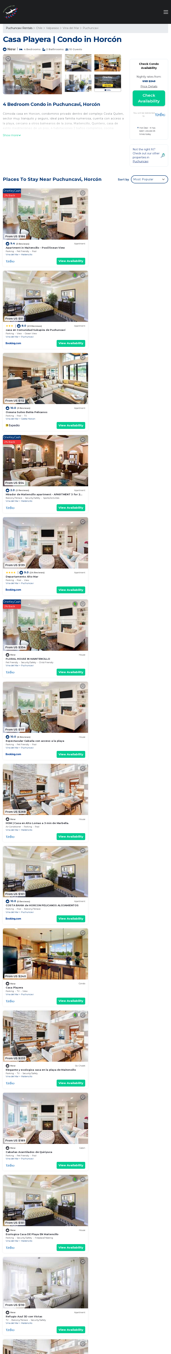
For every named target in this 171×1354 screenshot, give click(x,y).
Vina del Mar (71, 28)
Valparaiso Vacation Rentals (20, 1267)
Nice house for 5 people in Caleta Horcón (118, 802)
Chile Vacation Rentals (23, 1275)
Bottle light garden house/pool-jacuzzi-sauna (121, 1040)
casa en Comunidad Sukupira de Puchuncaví (120, 244)
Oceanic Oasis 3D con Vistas (25, 1120)
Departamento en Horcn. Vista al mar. (31, 961)
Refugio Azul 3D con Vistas (108, 722)
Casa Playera (99, 563)
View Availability (66, 258)
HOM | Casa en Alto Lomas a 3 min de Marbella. (121, 483)
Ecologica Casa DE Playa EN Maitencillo (32, 722)
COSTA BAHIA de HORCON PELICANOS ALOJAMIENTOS (42, 563)
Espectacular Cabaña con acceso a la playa (35, 483)
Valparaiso (52, 28)
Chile (39, 28)
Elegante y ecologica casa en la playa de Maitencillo (41, 642)
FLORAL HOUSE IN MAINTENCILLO (112, 404)
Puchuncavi (90, 28)
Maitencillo (26, 252)
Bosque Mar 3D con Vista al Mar (27, 881)
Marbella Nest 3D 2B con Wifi (109, 1120)
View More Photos (19, 89)
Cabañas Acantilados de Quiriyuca (113, 642)
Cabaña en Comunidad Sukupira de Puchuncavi (37, 802)
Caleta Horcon (28, 331)
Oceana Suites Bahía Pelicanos (26, 324)
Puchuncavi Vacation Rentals (22, 1256)
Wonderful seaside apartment (110, 881)
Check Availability (149, 98)
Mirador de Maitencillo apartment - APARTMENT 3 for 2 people (127, 1274)
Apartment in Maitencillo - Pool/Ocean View (35, 244)
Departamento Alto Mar (22, 404)
